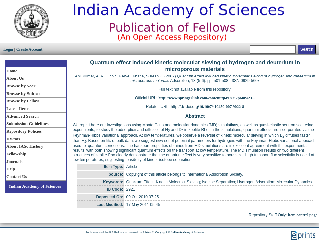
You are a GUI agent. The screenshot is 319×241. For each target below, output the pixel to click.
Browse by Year (20, 85)
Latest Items (17, 108)
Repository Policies (24, 131)
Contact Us (16, 176)
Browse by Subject (23, 93)
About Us (15, 78)
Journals (14, 161)
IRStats (13, 138)
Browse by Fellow (22, 101)
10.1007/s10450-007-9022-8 (221, 106)
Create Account (29, 49)
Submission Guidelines (27, 123)
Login (8, 49)
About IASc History (24, 146)
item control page (302, 215)
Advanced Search (22, 116)
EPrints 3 (148, 232)
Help (10, 168)
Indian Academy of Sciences (35, 186)
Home (11, 70)
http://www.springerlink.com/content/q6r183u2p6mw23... (206, 98)
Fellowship (16, 153)
